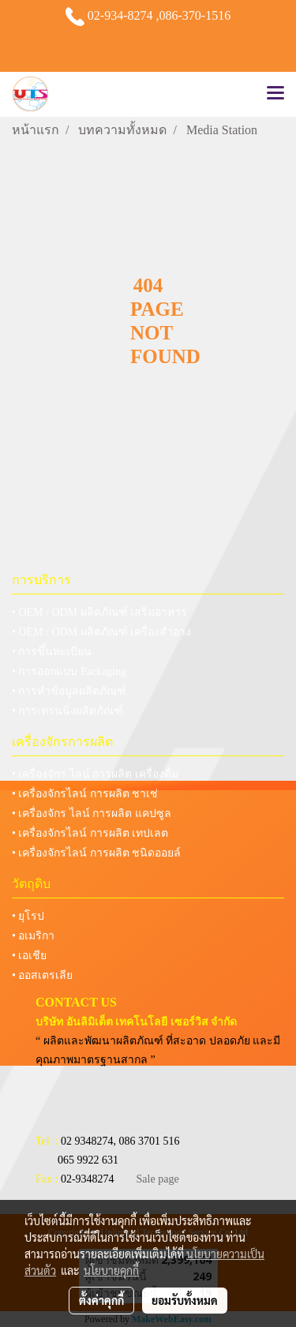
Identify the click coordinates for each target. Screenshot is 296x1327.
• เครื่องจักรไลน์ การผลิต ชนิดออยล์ (96, 853)
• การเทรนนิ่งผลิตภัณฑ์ (67, 711)
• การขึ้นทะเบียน (52, 652)
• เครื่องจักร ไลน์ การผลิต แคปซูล (91, 813)
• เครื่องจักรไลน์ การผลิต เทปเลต (90, 833)
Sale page (158, 1179)
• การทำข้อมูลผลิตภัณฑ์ (69, 691)
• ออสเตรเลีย (42, 975)
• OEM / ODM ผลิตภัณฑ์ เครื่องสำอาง (101, 632)
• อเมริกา (33, 936)
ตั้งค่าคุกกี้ (101, 1300)
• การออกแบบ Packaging (69, 671)
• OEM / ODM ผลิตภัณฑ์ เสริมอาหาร (99, 612)
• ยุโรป (28, 916)
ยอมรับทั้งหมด (185, 1300)
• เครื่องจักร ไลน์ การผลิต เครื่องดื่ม (95, 774)
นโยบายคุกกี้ (111, 1270)
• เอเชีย (29, 956)
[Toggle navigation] (275, 94)
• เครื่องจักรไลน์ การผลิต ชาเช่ (85, 794)
